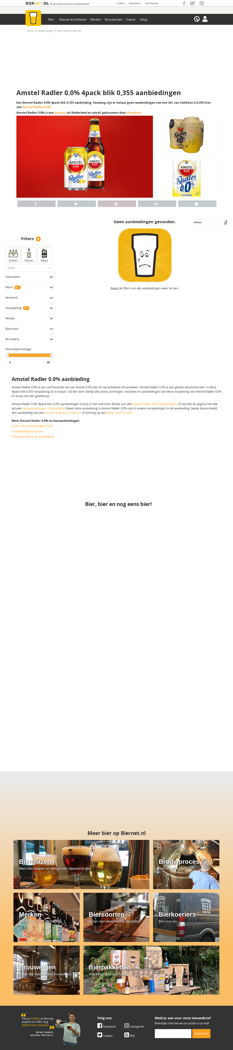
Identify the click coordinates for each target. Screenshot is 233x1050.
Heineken (134, 113)
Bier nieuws (93, 1005)
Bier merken (93, 997)
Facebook (106, 962)
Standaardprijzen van (27, 431)
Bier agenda (93, 1013)
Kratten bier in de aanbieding (33, 437)
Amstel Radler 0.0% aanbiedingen (154, 404)
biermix (60, 113)
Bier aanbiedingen (97, 1001)
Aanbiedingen (45, 30)
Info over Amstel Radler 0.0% (32, 426)
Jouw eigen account (161, 1009)
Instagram (134, 962)
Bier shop (91, 1009)
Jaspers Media (135, 1047)
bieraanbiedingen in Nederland (43, 408)
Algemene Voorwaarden (164, 997)
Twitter (105, 971)
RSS (129, 971)
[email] (173, 968)
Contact (120, 3)
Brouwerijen (114, 19)
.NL (45, 3)
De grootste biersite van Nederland (69, 3)
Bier (51, 19)
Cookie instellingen (34, 1013)
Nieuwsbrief (156, 1013)
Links (152, 1005)
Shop (143, 19)
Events (130, 19)
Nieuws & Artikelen (73, 19)
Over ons (27, 997)
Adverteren (135, 3)
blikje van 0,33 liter (119, 413)
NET (38, 3)
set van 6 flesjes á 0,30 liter (63, 413)
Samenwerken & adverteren (40, 1009)
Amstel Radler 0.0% (36, 107)
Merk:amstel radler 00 (69, 30)
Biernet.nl (95, 1047)
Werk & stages (31, 1005)
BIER (29, 3)
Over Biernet (151, 3)
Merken (95, 19)
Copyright (155, 1001)
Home (30, 30)
